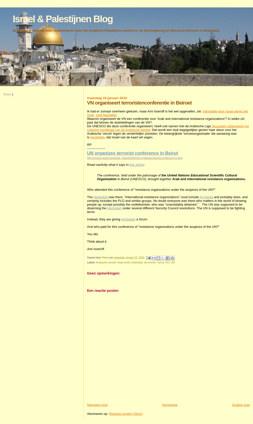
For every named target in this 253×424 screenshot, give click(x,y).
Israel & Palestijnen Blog (63, 19)
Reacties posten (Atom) (126, 414)
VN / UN (170, 262)
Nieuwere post (97, 405)
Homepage (170, 405)
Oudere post (241, 405)
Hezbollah (97, 137)
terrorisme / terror (154, 262)
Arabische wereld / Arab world (113, 262)
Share (7, 94)
